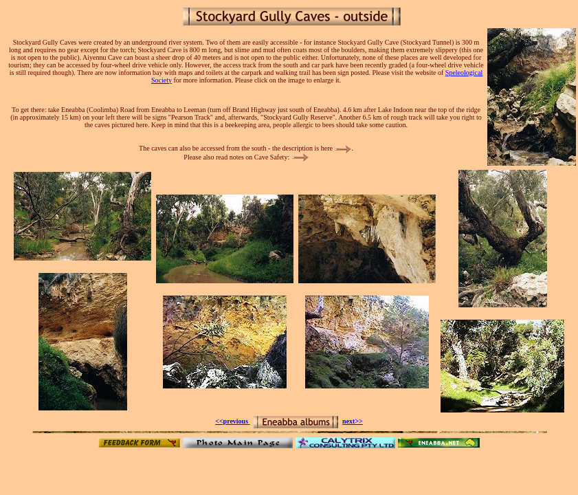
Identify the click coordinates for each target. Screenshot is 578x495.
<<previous (232, 421)
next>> (352, 421)
